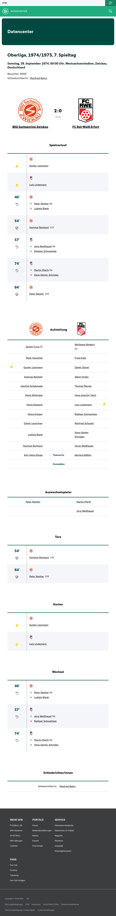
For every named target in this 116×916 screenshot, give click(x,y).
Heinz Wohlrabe (34, 395)
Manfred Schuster (84, 423)
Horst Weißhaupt (84, 446)
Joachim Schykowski (31, 386)
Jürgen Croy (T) (34, 347)
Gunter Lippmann (38, 166)
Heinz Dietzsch (34, 405)
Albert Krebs (82, 377)
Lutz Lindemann (38, 185)
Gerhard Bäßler (83, 455)
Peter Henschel (34, 358)
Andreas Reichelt (33, 377)
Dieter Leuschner (33, 423)
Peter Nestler (41, 204)
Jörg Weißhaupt (43, 246)
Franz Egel (80, 358)
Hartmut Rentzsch (39, 227)
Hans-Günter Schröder (46, 275)
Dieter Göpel (82, 367)
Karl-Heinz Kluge (33, 455)
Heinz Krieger (35, 414)
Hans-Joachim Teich (85, 395)
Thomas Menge (83, 386)
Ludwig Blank (41, 208)
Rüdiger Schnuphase (45, 251)
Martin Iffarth (41, 270)
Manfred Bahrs (38, 78)
